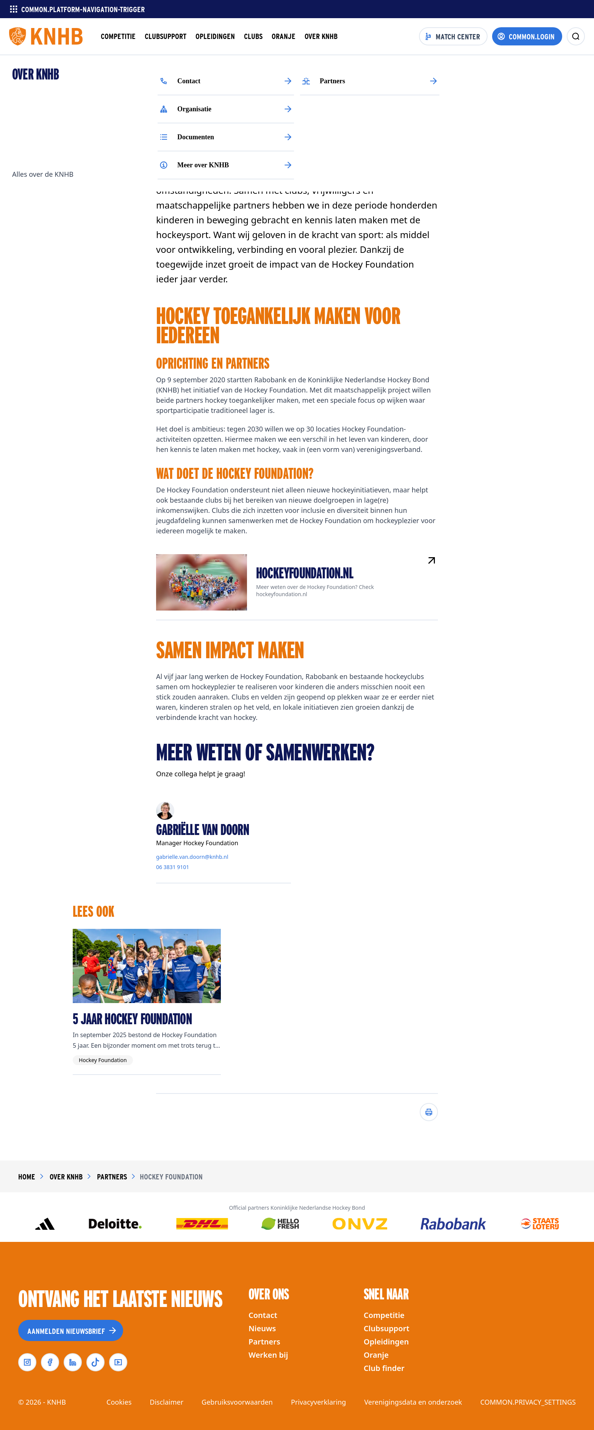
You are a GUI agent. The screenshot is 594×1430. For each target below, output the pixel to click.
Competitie (384, 1315)
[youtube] (118, 1362)
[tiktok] (95, 1362)
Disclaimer (166, 1402)
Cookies (118, 1402)
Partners (264, 1342)
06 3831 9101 (172, 867)
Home (26, 1176)
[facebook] (50, 1362)
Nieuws (262, 1328)
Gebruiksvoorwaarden (237, 1402)
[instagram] (27, 1362)
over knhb (66, 1176)
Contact (263, 1315)
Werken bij (268, 1355)
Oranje (376, 1355)
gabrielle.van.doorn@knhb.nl (192, 857)
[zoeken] (576, 36)
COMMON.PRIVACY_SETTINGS (528, 1402)
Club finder (384, 1368)
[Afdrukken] (429, 1112)
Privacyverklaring (318, 1402)
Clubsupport (387, 1328)
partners (112, 1176)
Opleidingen (386, 1342)
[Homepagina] (46, 36)
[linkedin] (73, 1362)
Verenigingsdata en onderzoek (413, 1402)
